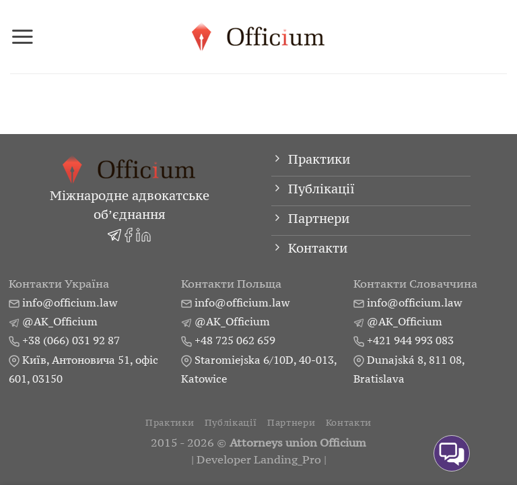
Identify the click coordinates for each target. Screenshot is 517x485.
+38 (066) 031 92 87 (71, 340)
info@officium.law (69, 302)
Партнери (291, 422)
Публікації (231, 422)
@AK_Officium (60, 321)
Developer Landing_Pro (259, 460)
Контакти (349, 422)
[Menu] (22, 36)
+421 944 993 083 (410, 340)
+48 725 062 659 (235, 340)
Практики (169, 422)
